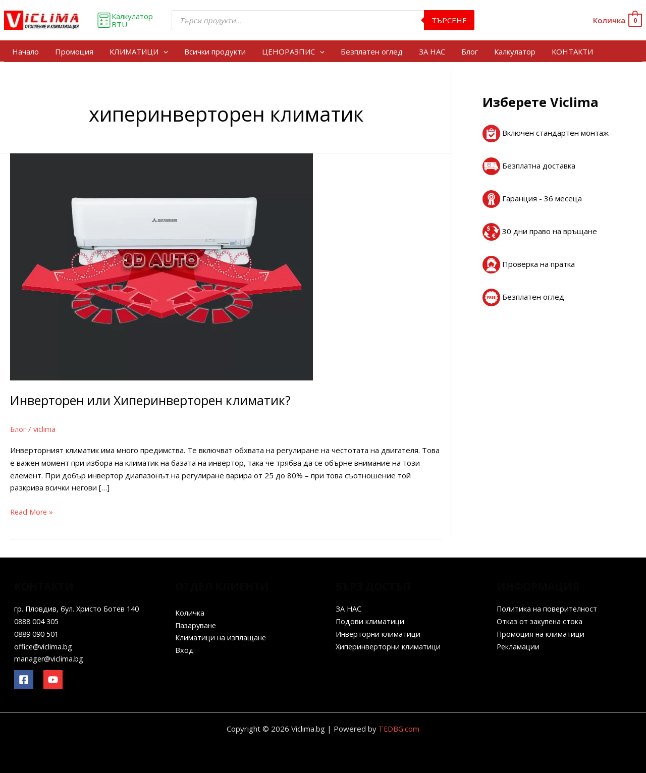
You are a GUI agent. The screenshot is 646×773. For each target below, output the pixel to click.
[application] (163, 51)
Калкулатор (514, 51)
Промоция (74, 51)
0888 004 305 (39, 621)
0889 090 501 (39, 634)
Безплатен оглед (372, 51)
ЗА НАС (432, 51)
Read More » (32, 511)
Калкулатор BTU (124, 20)
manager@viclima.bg (49, 658)
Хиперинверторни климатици (390, 646)
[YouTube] (53, 679)
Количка (189, 613)
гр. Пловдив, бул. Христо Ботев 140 (78, 608)
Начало (25, 51)
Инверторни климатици (379, 634)
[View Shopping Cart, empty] (617, 20)
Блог (469, 51)
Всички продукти (215, 51)
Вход (184, 650)
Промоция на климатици (542, 634)
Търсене (449, 20)
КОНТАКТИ (572, 51)
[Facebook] (23, 679)
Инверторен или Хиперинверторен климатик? (156, 400)
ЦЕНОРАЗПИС (293, 51)
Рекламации (519, 646)
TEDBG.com (399, 729)
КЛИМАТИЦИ (139, 51)
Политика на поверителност (548, 608)
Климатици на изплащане (222, 637)
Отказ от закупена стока (541, 621)
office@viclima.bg (44, 646)
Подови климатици (371, 621)
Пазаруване (197, 625)
